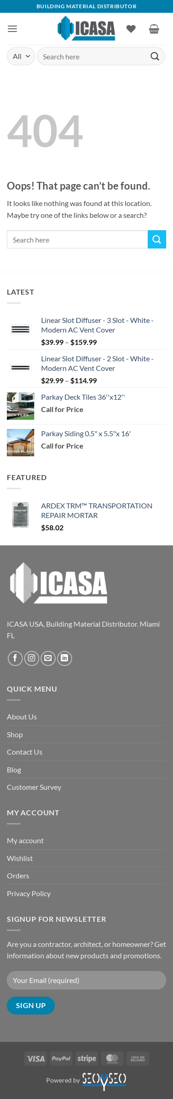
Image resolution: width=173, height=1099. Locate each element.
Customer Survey (34, 786)
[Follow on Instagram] (31, 658)
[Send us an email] (48, 658)
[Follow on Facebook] (15, 658)
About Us (22, 716)
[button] (12, 28)
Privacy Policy (29, 893)
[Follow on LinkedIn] (64, 658)
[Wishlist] (131, 29)
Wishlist (20, 858)
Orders (18, 875)
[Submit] (155, 56)
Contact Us (24, 751)
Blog (14, 769)
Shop (15, 734)
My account (25, 840)
